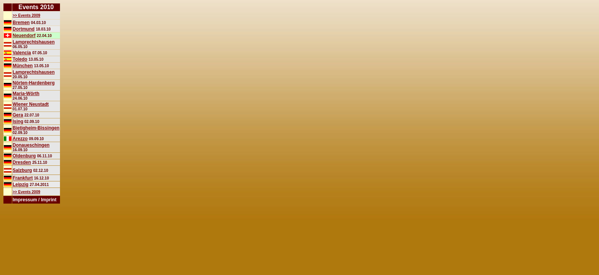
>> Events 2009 (26, 15)
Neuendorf (24, 35)
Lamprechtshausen (34, 42)
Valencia (22, 52)
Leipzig (20, 184)
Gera (18, 115)
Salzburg (22, 170)
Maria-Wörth (26, 93)
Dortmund (23, 29)
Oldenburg (24, 156)
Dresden (22, 162)
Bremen (21, 22)
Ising (18, 121)
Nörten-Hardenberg (34, 83)
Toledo (20, 59)
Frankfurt (23, 178)
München (23, 65)
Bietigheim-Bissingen (36, 128)
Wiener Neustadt (31, 104)
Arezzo (20, 138)
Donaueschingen (31, 145)
